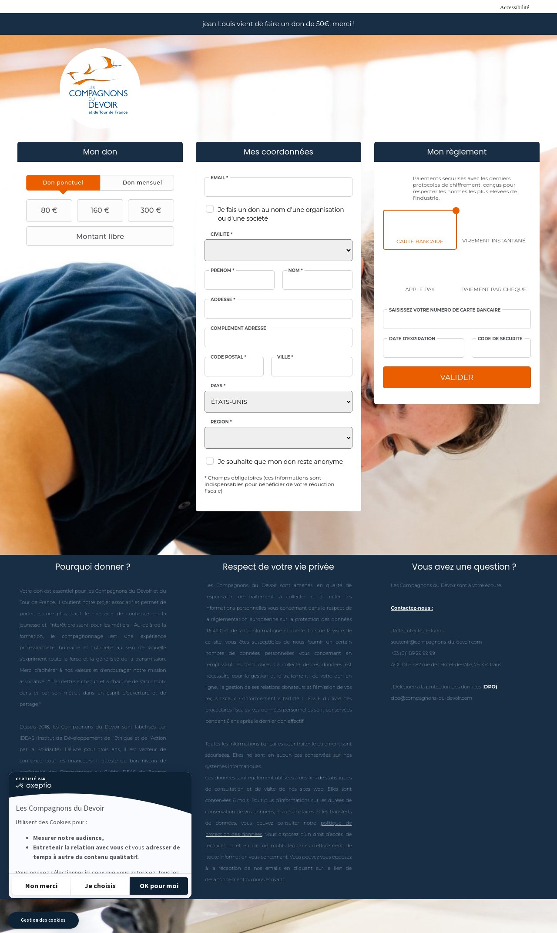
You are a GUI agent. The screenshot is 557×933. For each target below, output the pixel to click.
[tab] (63, 183)
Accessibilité (514, 7)
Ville (285, 357)
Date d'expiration (412, 339)
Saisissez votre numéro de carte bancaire (445, 310)
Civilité (221, 234)
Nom (296, 270)
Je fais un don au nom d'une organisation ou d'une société (281, 214)
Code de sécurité (500, 339)
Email (219, 178)
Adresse (223, 299)
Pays (218, 386)
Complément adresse (238, 328)
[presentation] (63, 182)
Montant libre (76, 236)
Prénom (223, 270)
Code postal (228, 357)
